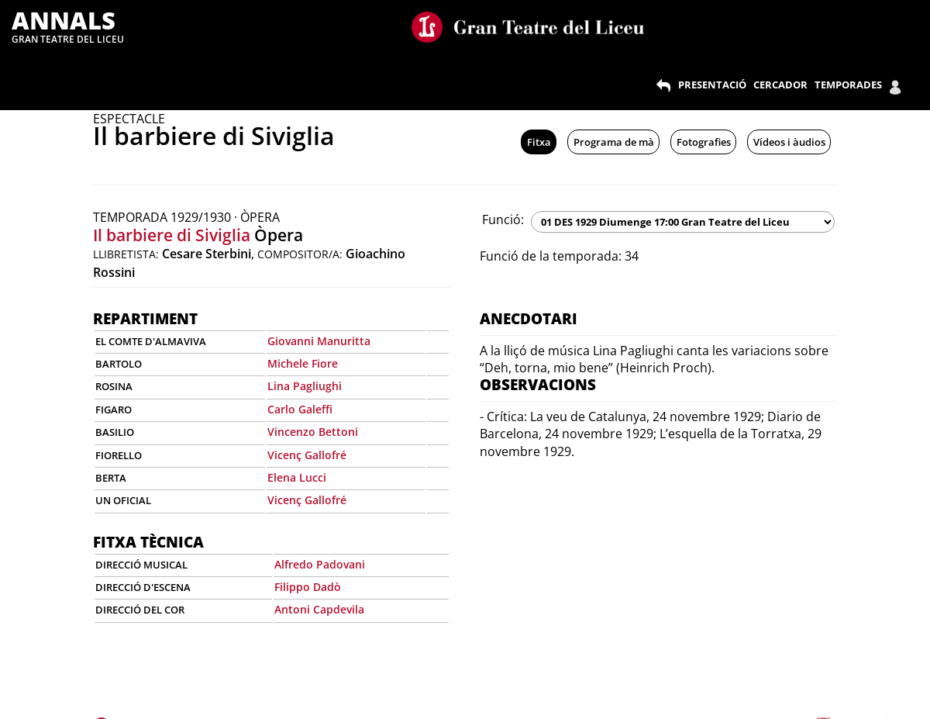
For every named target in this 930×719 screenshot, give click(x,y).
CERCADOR (780, 85)
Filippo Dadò (307, 586)
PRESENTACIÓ (712, 85)
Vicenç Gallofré (306, 455)
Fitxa (539, 142)
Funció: (503, 219)
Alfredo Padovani (319, 564)
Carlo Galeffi (299, 409)
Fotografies (704, 142)
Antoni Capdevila (319, 609)
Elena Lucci (296, 477)
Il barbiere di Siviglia (171, 235)
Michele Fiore (302, 363)
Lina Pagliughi (304, 386)
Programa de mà (614, 142)
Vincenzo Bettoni (312, 431)
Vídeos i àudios (789, 142)
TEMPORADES (848, 85)
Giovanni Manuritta (318, 341)
